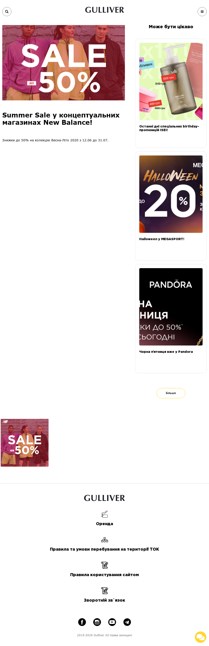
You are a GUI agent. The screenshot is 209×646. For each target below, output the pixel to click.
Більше (171, 393)
